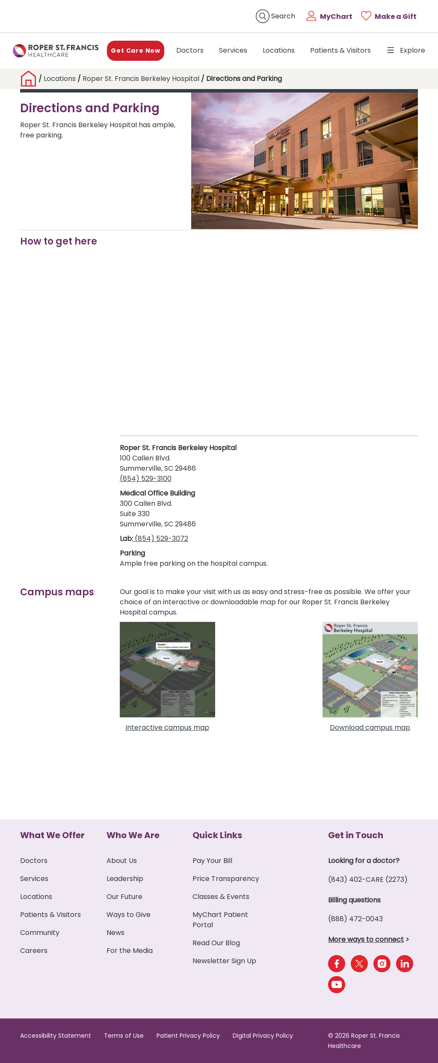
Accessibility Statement (55, 1035)
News (115, 933)
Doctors (191, 50)
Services (233, 50)
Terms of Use (124, 1035)
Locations (279, 50)
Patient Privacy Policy (188, 1035)
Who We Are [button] (133, 835)
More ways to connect (366, 939)
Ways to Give (129, 915)
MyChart (336, 16)
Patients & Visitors (340, 50)
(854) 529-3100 (146, 479)
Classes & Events (220, 897)
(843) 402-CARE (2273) (368, 879)
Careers (33, 951)
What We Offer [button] (52, 835)
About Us (122, 861)
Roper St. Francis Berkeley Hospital (141, 79)
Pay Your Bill (212, 861)
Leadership (125, 879)
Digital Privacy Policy (263, 1035)
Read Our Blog (216, 943)
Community (39, 933)
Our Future (124, 897)
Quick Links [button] (217, 835)
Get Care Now (135, 50)
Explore (405, 50)
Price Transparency (225, 879)
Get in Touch (355, 835)
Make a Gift (396, 16)
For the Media (130, 951)
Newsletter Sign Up (224, 961)
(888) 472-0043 (355, 919)
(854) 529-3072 (160, 538)
